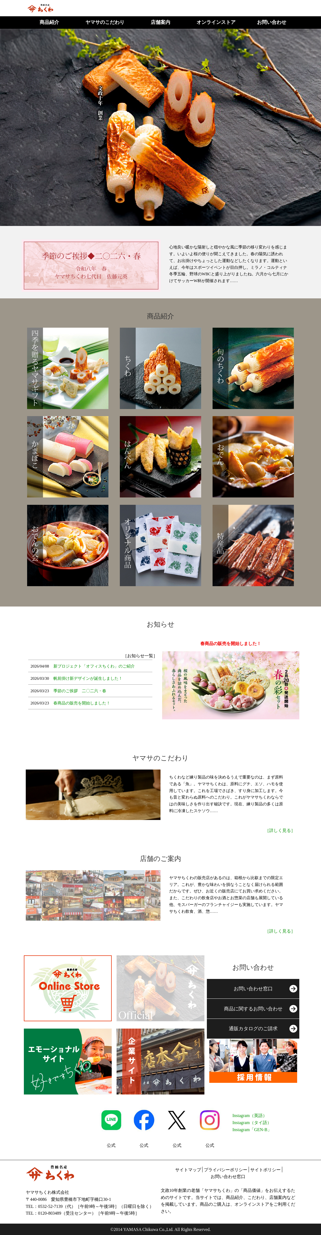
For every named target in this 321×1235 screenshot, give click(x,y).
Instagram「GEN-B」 (252, 1129)
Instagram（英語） (249, 1115)
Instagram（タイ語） (251, 1122)
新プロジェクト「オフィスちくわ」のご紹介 (94, 666)
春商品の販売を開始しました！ (81, 703)
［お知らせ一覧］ (140, 655)
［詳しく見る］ (280, 830)
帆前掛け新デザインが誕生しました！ (88, 678)
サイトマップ (188, 1169)
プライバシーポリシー (225, 1169)
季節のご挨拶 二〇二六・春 (79, 691)
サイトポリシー (265, 1169)
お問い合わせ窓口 (228, 1176)
